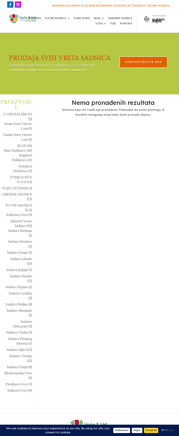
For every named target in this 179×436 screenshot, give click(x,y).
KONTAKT (126, 23)
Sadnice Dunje (17, 253)
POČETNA (34, 18)
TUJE (113, 23)
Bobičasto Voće (17, 215)
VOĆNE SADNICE (55, 18)
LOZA (99, 23)
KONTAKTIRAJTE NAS (128, 62)
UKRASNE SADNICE (120, 18)
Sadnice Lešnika (20, 293)
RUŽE (97, 18)
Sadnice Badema (20, 231)
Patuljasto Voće (17, 384)
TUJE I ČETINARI (15, 188)
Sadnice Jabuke (21, 259)
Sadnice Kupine (16, 287)
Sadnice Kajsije (17, 270)
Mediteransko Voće (18, 373)
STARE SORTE (82, 18)
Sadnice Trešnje (20, 356)
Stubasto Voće (17, 390)
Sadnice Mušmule (19, 311)
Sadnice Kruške (21, 276)
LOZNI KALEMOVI (17, 114)
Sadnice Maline (17, 304)
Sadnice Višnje (17, 367)
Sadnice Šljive (16, 350)
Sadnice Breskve (20, 242)
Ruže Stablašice (15, 151)
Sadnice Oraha (17, 332)
